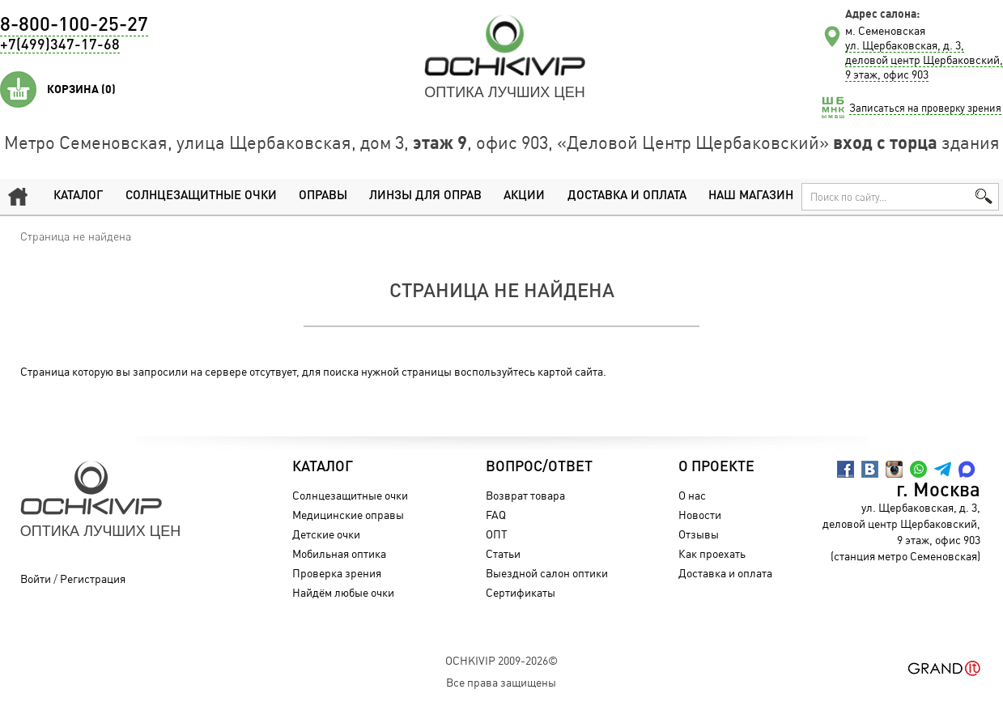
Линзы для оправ (425, 196)
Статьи (503, 553)
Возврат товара (525, 495)
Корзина (81, 89)
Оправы (323, 196)
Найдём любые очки (343, 592)
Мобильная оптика (339, 553)
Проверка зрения (336, 573)
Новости (699, 514)
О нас (692, 495)
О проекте (716, 467)
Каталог (78, 196)
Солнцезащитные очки (201, 196)
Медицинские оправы (348, 514)
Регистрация (92, 578)
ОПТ (497, 534)
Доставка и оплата (626, 196)
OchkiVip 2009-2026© (501, 660)
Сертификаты (520, 592)
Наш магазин (750, 196)
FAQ (496, 514)
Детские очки (326, 534)
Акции (524, 196)
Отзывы (698, 534)
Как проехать (712, 553)
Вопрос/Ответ (539, 467)
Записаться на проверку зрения (925, 107)
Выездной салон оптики (547, 573)
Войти (35, 578)
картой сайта (570, 371)
